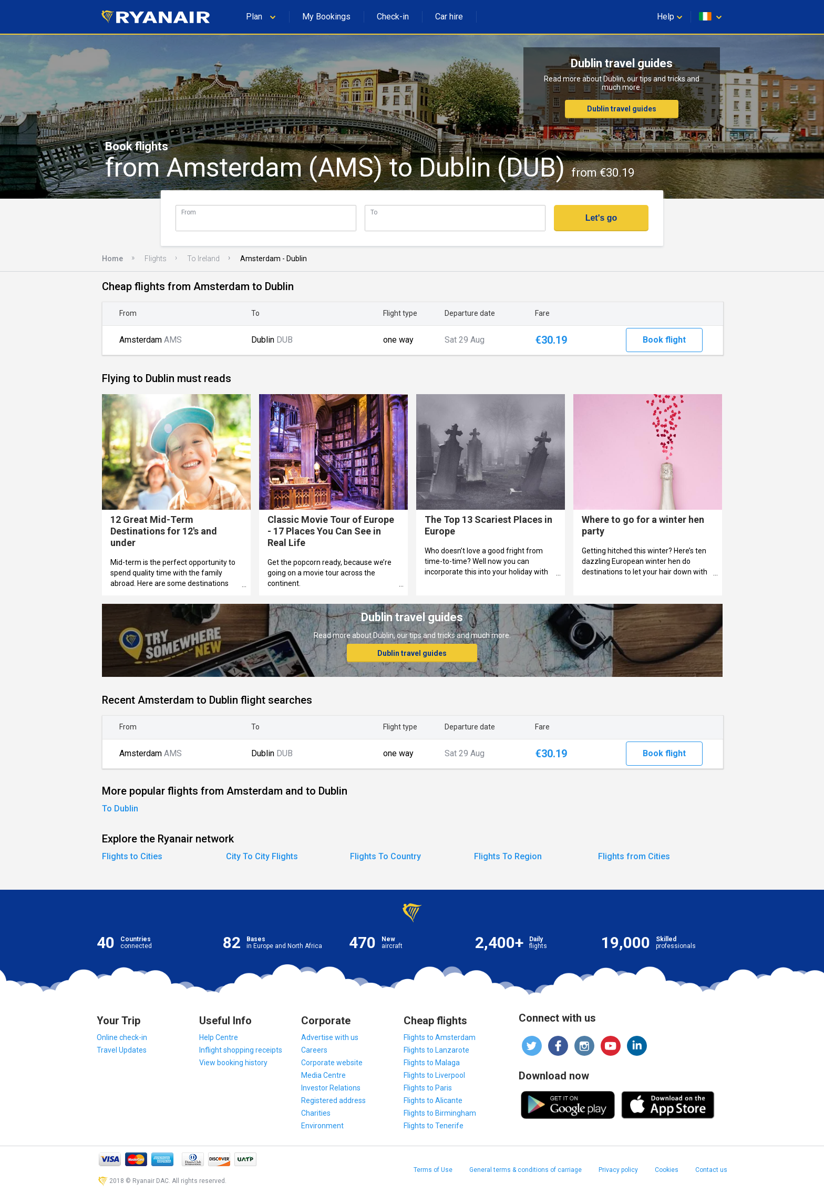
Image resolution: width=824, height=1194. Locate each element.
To (373, 212)
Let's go (601, 217)
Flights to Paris (428, 1088)
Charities (316, 1113)
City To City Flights (262, 856)
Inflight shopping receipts (240, 1050)
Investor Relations (330, 1088)
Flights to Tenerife (434, 1125)
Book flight (664, 340)
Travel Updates (122, 1050)
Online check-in (122, 1037)
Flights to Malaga (432, 1062)
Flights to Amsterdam (440, 1037)
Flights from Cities (634, 856)
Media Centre (323, 1075)
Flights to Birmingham (440, 1113)
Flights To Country (385, 856)
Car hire (449, 17)
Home (112, 258)
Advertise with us (329, 1037)
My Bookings (326, 17)
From (188, 212)
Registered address (333, 1100)
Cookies (666, 1170)
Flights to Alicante (433, 1100)
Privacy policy (618, 1170)
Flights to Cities (132, 856)
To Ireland (203, 258)
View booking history (233, 1062)
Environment (322, 1125)
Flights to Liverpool (434, 1075)
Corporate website (332, 1062)
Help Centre (218, 1037)
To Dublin (120, 809)
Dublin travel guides (621, 109)
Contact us (711, 1170)
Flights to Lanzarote (436, 1050)
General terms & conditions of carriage (525, 1170)
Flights (156, 258)
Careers (314, 1050)
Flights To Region (508, 856)
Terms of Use (433, 1170)
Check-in (393, 17)
